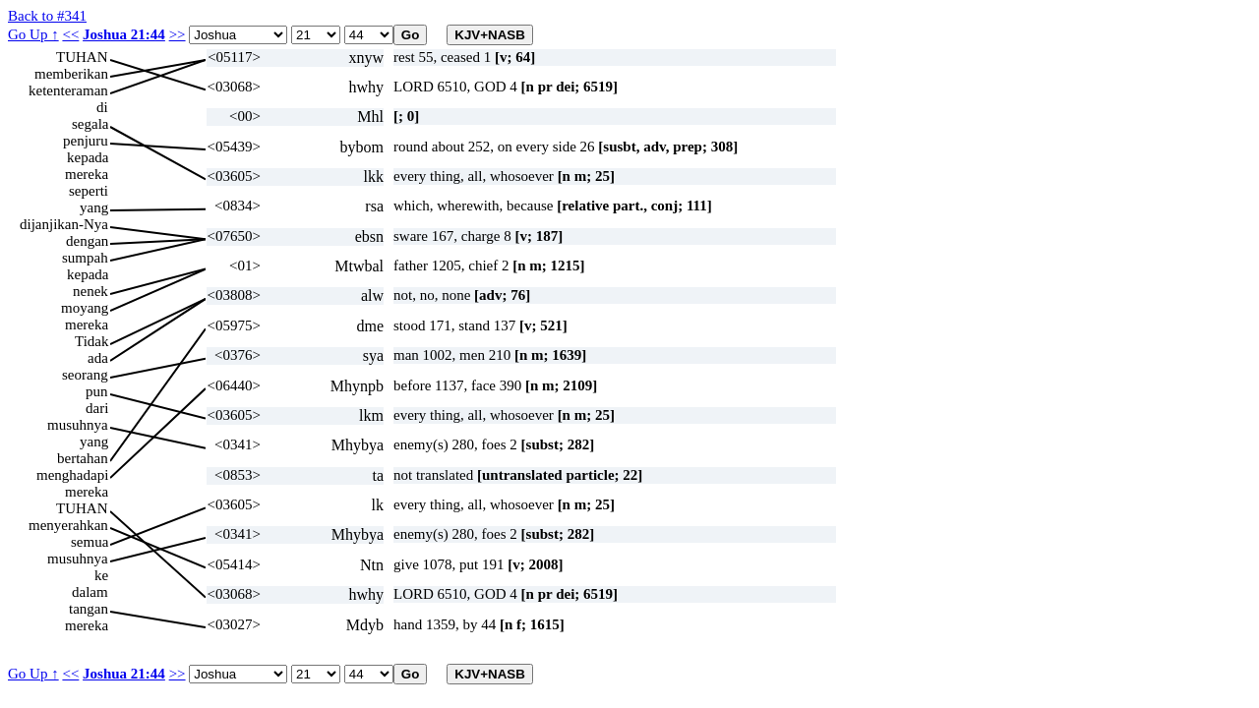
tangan (88, 609)
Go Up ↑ (33, 34)
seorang (85, 375)
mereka (86, 174)
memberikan (71, 74)
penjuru (85, 140)
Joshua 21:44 (124, 34)
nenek (90, 291)
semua (89, 542)
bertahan (82, 458)
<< (70, 34)
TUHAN (82, 57)
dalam (90, 592)
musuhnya (77, 425)
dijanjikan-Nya (64, 224)
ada (98, 358)
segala (90, 124)
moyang (84, 308)
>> (177, 34)
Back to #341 (47, 16)
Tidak (91, 341)
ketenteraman (68, 90)
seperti (88, 191)
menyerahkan (68, 525)
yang (94, 207)
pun (97, 391)
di (102, 107)
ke (101, 575)
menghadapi (72, 475)
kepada (87, 157)
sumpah (85, 258)
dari (97, 408)
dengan (87, 241)
